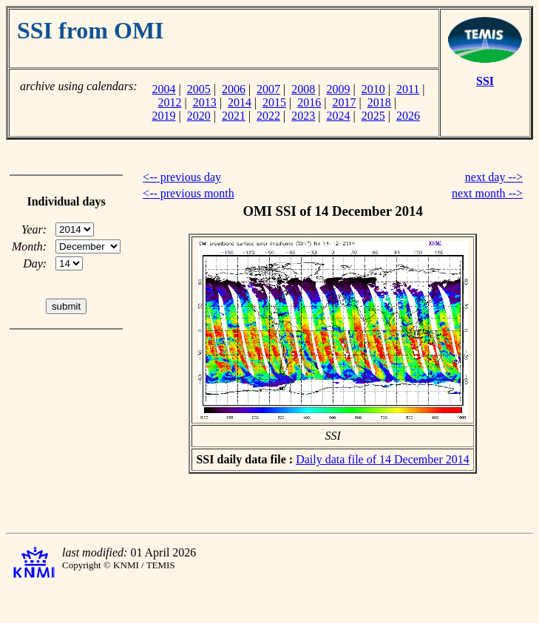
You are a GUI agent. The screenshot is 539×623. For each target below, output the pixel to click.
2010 (373, 89)
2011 (407, 89)
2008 (303, 89)
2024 (338, 115)
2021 (233, 115)
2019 (163, 115)
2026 (408, 115)
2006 (233, 89)
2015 (274, 102)
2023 (303, 115)
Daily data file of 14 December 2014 (382, 459)
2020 (199, 115)
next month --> (487, 193)
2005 (199, 89)
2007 (268, 89)
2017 (344, 102)
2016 (309, 102)
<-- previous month (188, 193)
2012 (169, 102)
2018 (379, 102)
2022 (268, 115)
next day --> (494, 177)
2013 (205, 102)
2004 (163, 89)
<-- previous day (182, 177)
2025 (373, 115)
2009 (338, 89)
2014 (239, 102)
